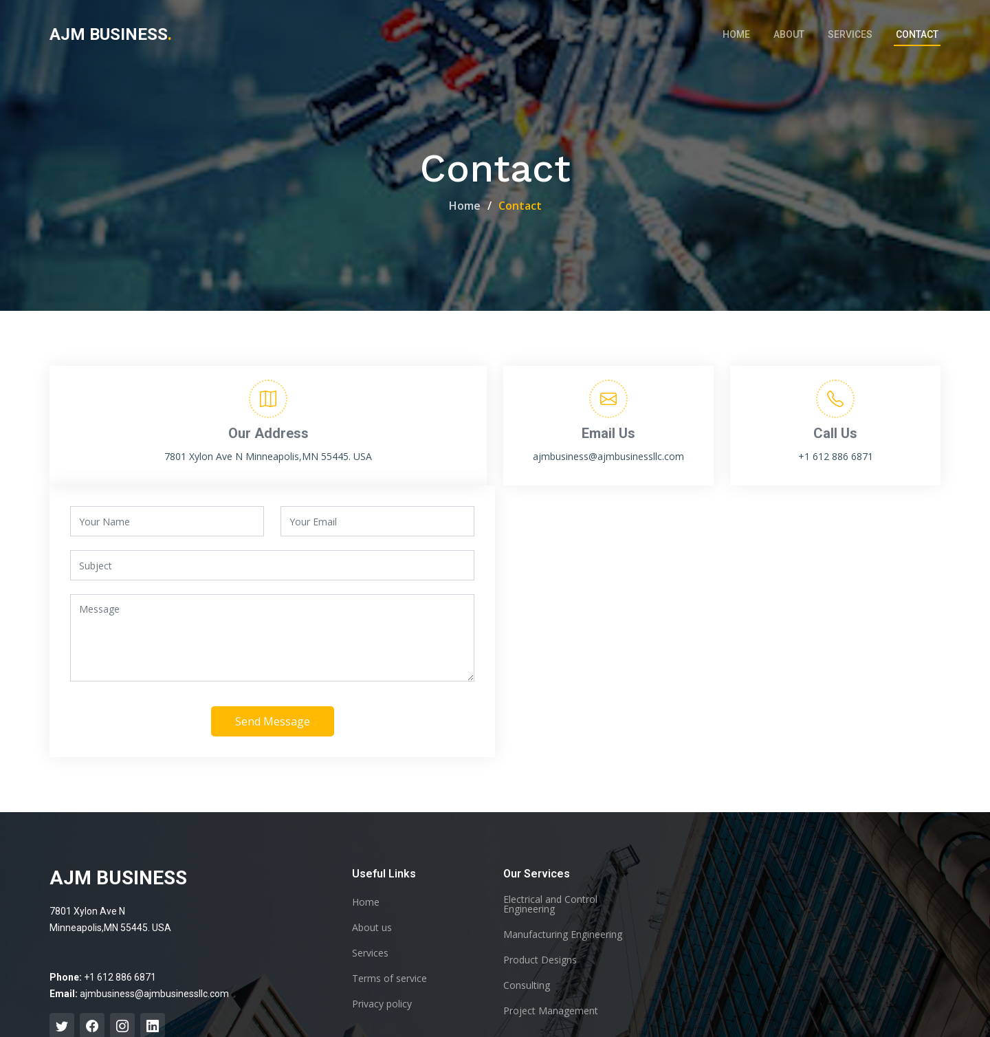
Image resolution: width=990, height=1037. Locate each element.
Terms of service (389, 978)
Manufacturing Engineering (562, 934)
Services (850, 34)
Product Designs (540, 960)
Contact (917, 34)
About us (372, 927)
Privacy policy (382, 1004)
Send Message (272, 722)
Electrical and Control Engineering (550, 904)
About (788, 34)
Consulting (526, 985)
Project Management (550, 1011)
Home (736, 34)
